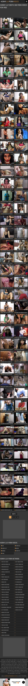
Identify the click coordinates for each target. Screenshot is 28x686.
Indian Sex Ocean (5, 612)
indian (17, 548)
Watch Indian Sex (19, 574)
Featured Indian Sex (19, 605)
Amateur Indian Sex (5, 564)
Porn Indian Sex (4, 569)
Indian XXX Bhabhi (5, 635)
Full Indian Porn (5, 627)
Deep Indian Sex (18, 589)
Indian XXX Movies (5, 584)
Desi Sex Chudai (4, 561)
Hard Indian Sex (5, 630)
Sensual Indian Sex (5, 572)
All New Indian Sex (5, 617)
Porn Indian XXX (5, 567)
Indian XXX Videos (19, 567)
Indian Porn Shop (5, 620)
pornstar (17, 551)
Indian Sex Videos (19, 577)
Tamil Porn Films (5, 599)
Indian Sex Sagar (5, 602)
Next (14, 514)
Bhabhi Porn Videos (19, 597)
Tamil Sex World (5, 597)
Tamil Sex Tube (4, 625)
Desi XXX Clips (4, 605)
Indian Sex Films (18, 610)
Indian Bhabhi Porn (5, 622)
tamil (2, 553)
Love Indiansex (4, 579)
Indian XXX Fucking (5, 589)
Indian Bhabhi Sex (5, 587)
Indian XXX (3, 582)
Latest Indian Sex (19, 564)
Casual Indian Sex (19, 599)
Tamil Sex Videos (5, 594)
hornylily (17, 545)
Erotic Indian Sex (19, 587)
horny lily (4, 548)
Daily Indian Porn (19, 602)
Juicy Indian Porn (19, 561)
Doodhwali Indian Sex (6, 607)
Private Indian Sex (5, 577)
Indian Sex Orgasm (5, 615)
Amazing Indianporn (19, 594)
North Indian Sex (19, 569)
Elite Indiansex (4, 610)
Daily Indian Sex (18, 592)
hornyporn (10, 1)
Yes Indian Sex (18, 582)
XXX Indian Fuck (18, 579)
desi (2, 545)
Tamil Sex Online (5, 592)
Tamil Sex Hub (18, 572)
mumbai (3, 551)
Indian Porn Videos (19, 584)
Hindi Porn (3, 632)
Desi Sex (3, 574)
